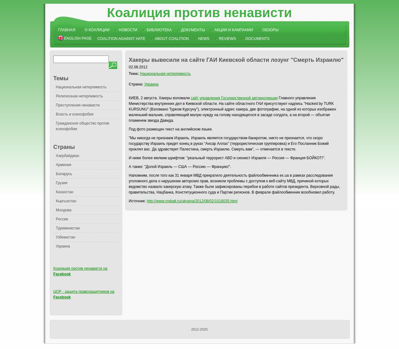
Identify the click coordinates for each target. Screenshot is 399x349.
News (203, 39)
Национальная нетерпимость (81, 87)
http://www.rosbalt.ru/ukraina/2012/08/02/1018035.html (192, 201)
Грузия (61, 183)
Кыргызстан (66, 201)
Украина (63, 246)
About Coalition (172, 39)
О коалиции (97, 30)
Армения (63, 165)
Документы (193, 30)
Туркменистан (68, 228)
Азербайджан (67, 156)
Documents (257, 39)
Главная (66, 30)
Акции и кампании (233, 30)
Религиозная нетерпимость (79, 96)
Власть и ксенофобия (75, 114)
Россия (62, 219)
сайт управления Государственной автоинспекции (234, 98)
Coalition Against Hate (121, 39)
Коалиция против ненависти (199, 12)
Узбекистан (65, 237)
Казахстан (64, 192)
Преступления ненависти (78, 105)
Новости (128, 30)
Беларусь (64, 174)
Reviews (227, 39)
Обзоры (270, 30)
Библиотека (159, 30)
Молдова (63, 210)
